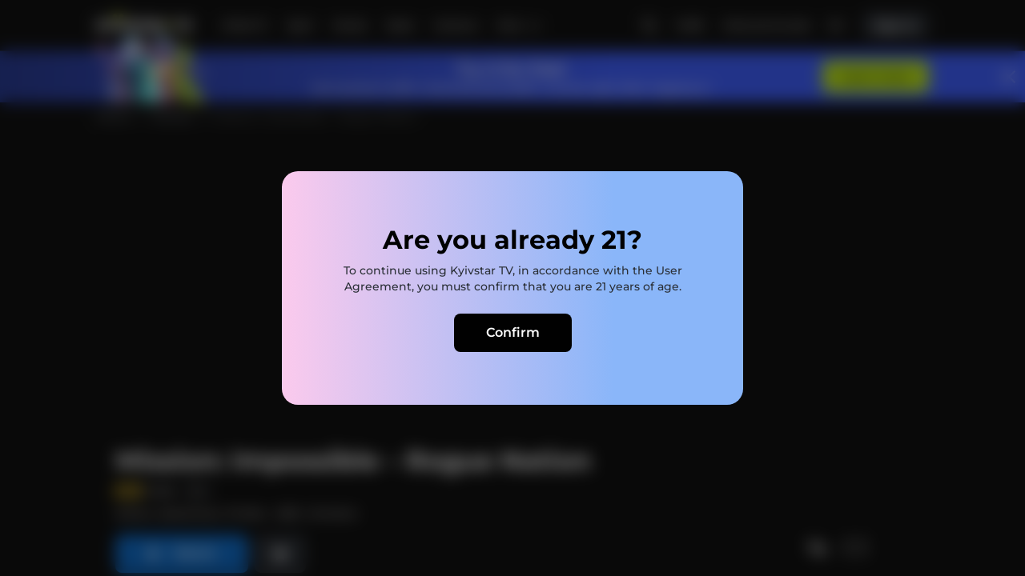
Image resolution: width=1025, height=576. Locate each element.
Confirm (513, 332)
